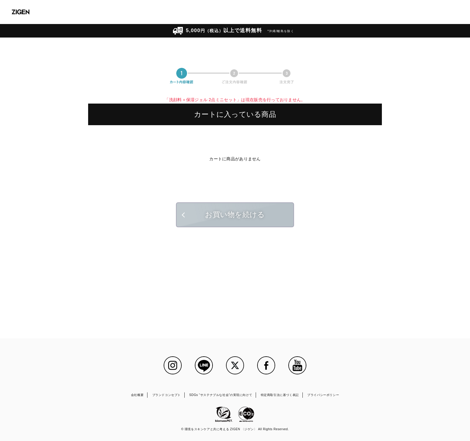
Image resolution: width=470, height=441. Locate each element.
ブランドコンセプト (166, 395)
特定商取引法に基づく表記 (280, 395)
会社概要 (137, 395)
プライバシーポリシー (323, 395)
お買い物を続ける (235, 214)
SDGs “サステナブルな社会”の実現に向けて (220, 395)
